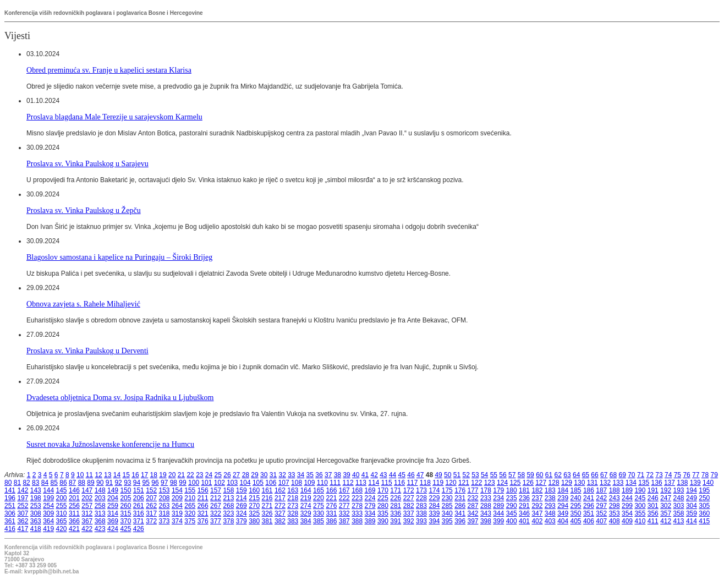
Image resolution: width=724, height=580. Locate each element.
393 (421, 521)
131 (592, 482)
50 (447, 475)
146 (74, 490)
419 (48, 529)
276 (331, 506)
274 (305, 506)
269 (241, 506)
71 (640, 475)
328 (292, 513)
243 (614, 498)
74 (668, 475)
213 (228, 498)
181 (524, 490)
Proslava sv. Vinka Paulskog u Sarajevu (87, 163)
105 (258, 482)
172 (408, 490)
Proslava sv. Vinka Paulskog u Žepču (83, 210)
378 (228, 521)
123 (489, 482)
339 (434, 513)
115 (386, 482)
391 (395, 521)
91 (109, 482)
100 (193, 482)
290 (511, 506)
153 (164, 490)
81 (17, 482)
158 (228, 490)
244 (627, 498)
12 (98, 475)
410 (639, 521)
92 (118, 482)
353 (614, 513)
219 (305, 498)
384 (305, 521)
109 (309, 482)
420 (61, 529)
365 (61, 521)
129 (566, 482)
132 (605, 482)
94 (136, 482)
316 (138, 513)
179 (498, 490)
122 (476, 482)
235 (511, 498)
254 (48, 506)
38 (337, 475)
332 (344, 513)
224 (370, 498)
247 (665, 498)
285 (447, 506)
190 (639, 490)
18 (153, 475)
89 (90, 482)
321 (203, 513)
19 (162, 475)
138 (682, 482)
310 (61, 513)
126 (528, 482)
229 (434, 498)
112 (348, 482)
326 (267, 513)
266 (203, 506)
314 (112, 513)
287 (473, 506)
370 (125, 521)
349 (562, 513)
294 (562, 506)
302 (665, 506)
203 (100, 498)
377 (215, 521)
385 (318, 521)
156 (203, 490)
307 (22, 513)
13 (107, 475)
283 (421, 506)
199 (48, 498)
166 (331, 490)
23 (199, 475)
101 (206, 482)
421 (74, 529)
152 (151, 490)
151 (138, 490)
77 (695, 475)
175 (447, 490)
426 (138, 529)
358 (678, 513)
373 (164, 521)
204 (112, 498)
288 (485, 506)
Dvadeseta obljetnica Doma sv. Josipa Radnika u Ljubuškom (119, 397)
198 (35, 498)
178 (485, 490)
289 (498, 506)
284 (434, 506)
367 (86, 521)
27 (236, 475)
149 (112, 490)
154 (177, 490)
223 (357, 498)
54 (484, 475)
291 (524, 506)
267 (215, 506)
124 (502, 482)
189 (627, 490)
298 (614, 506)
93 (127, 482)
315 (125, 513)
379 (241, 521)
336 (395, 513)
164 (305, 490)
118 (425, 482)
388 (357, 521)
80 (8, 482)
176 (459, 490)
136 (656, 482)
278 (357, 506)
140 (708, 482)
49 (438, 475)
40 (355, 475)
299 (627, 506)
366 (74, 521)
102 (219, 482)
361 (9, 521)
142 (22, 490)
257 (86, 506)
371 (138, 521)
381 (267, 521)
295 (576, 506)
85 (54, 482)
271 (267, 506)
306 (9, 513)
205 (125, 498)
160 (254, 490)
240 (576, 498)
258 (100, 506)
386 (331, 521)
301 (653, 506)
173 (421, 490)
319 (177, 513)
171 (395, 490)
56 (502, 475)
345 (511, 513)
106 (270, 482)
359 (691, 513)
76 (686, 475)
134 (631, 482)
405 (576, 521)
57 (511, 475)
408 (614, 521)
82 (26, 482)
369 (112, 521)
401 (524, 521)
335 (382, 513)
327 (280, 513)
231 (459, 498)
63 (567, 475)
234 (498, 498)
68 (613, 475)
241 (588, 498)
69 (622, 475)
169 (370, 490)
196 (9, 498)
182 (536, 490)
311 (74, 513)
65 (585, 475)
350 (576, 513)
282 (408, 506)
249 (691, 498)
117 (412, 482)
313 (100, 513)
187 (601, 490)
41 (365, 475)
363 (35, 521)
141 (9, 490)
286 (459, 506)
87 (72, 482)
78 (705, 475)
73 (658, 475)
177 (473, 490)
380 (254, 521)
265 (189, 506)
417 (22, 529)
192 (665, 490)
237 (536, 498)
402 (536, 521)
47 (420, 475)
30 (263, 475)
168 (357, 490)
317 (151, 513)
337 (408, 513)
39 (346, 475)
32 (282, 475)
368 (100, 521)
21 (181, 475)
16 (135, 475)
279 (370, 506)
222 (344, 498)
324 (241, 513)
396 (459, 521)
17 (144, 475)
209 (177, 498)
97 (164, 482)
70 (631, 475)
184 (562, 490)
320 (189, 513)
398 (485, 521)
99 (182, 482)
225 (382, 498)
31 (273, 475)
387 (344, 521)
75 (677, 475)
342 (473, 513)
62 (558, 475)
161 (267, 490)
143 (35, 490)
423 (100, 529)
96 (154, 482)
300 (639, 506)
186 (588, 490)
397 (473, 521)
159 (241, 490)
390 (382, 521)
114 (373, 482)
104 (245, 482)
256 (74, 506)
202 (86, 498)
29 (254, 475)
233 (485, 498)
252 (22, 506)
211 (203, 498)
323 (228, 513)
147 (86, 490)
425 (125, 529)
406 (588, 521)
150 (125, 490)
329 (305, 513)
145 (61, 490)
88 (81, 482)
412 (665, 521)
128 (554, 482)
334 (370, 513)
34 (300, 475)
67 (603, 475)
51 (456, 475)
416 (9, 529)
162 (280, 490)
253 (35, 506)
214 (241, 498)
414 (691, 521)
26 (227, 475)
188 (614, 490)
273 (292, 506)
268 (228, 506)
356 (653, 513)
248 (678, 498)
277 (344, 506)
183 (550, 490)
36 (318, 475)
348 (550, 513)
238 (550, 498)
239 (562, 498)
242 (601, 498)
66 (594, 475)
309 (48, 513)
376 (203, 521)
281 (395, 506)
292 (536, 506)
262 (151, 506)
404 (562, 521)
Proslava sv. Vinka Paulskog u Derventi (87, 350)
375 (189, 521)
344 (498, 513)
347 (536, 513)
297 (601, 506)
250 (704, 498)
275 (318, 506)
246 (653, 498)
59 (530, 475)
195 (704, 490)
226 (395, 498)
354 (627, 513)
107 (283, 482)
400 (511, 521)
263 (164, 506)
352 (601, 513)
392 (408, 521)
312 (86, 513)
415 (704, 521)
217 (280, 498)
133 (617, 482)
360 (704, 513)
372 (151, 521)
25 (218, 475)
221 (331, 498)
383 (292, 521)
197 (22, 498)
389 (370, 521)
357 (665, 513)
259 (112, 506)
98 (173, 482)
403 (550, 521)
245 (639, 498)
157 (215, 490)
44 (392, 475)
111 (335, 482)
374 (177, 521)
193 (678, 490)
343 (485, 513)
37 (328, 475)
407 (601, 521)
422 (86, 529)
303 (678, 506)
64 (576, 475)
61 (548, 475)
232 (473, 498)
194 (691, 490)
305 (704, 506)
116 (399, 482)
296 (588, 506)
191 (653, 490)
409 (627, 521)
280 (382, 506)
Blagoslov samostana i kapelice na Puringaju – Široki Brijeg (119, 257)
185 (576, 490)
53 (475, 475)
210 (189, 498)
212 (215, 498)
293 (550, 506)
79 (714, 475)
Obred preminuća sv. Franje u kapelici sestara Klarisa (108, 69)
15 (126, 475)
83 (35, 482)
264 (177, 506)
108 (296, 482)
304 (691, 506)
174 (434, 490)
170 (382, 490)
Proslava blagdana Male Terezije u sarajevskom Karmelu (114, 116)
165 (318, 490)
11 (89, 475)
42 (373, 475)
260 (125, 506)
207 (151, 498)
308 (35, 513)
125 (514, 482)
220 (318, 498)
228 (421, 498)
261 (138, 506)
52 (466, 475)
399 (498, 521)
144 (48, 490)
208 (164, 498)
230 (447, 498)
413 (678, 521)
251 (9, 506)
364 (48, 521)
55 (493, 475)
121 (463, 482)
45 (401, 475)
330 (318, 513)
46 (410, 475)
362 (22, 521)
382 (280, 521)
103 (232, 482)
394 (434, 521)
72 (650, 475)
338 (421, 513)
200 (61, 498)
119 (437, 482)
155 (189, 490)
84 (44, 482)
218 (292, 498)
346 (524, 513)
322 (215, 513)
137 (669, 482)
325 (254, 513)
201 (74, 498)
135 (643, 482)
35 (310, 475)
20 (171, 475)
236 (524, 498)
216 (267, 498)
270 (254, 506)
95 (146, 482)
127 (540, 482)
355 (639, 513)
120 (451, 482)
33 (291, 475)
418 (35, 529)
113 (360, 482)
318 (164, 513)
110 (322, 482)
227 (408, 498)
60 (539, 475)
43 (383, 475)
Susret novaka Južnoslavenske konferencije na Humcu (110, 444)
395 (447, 521)
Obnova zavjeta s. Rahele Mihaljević (83, 303)
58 (521, 475)
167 (344, 490)
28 (245, 475)
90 (99, 482)
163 (292, 490)
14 (116, 475)
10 (80, 475)
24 (208, 475)
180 (511, 490)
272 (280, 506)
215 (254, 498)
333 (357, 513)
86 (63, 482)
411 (653, 521)
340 (447, 513)
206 (138, 498)
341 (459, 513)
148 (100, 490)
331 (331, 513)
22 (190, 475)
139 (695, 482)
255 (61, 506)
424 (112, 529)
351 (588, 513)
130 (579, 482)
